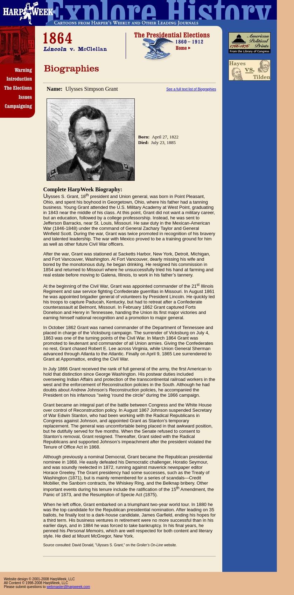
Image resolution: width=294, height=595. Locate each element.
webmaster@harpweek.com (68, 587)
